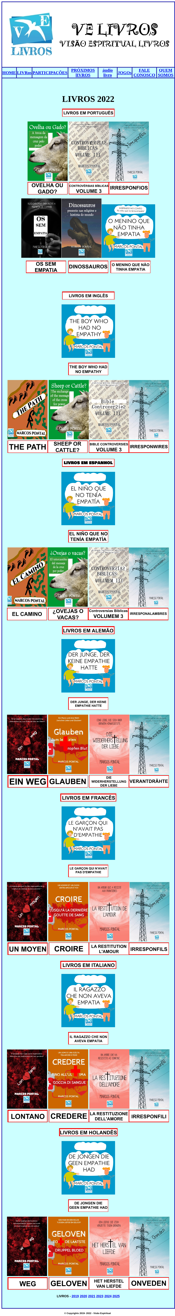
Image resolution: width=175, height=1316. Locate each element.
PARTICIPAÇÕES (50, 72)
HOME (9, 72)
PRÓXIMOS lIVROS (83, 72)
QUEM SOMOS (165, 72)
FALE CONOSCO (144, 72)
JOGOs (125, 72)
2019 (75, 1296)
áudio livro (108, 72)
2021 (91, 1296)
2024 (108, 1296)
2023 (99, 1296)
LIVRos (24, 72)
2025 (116, 1296)
